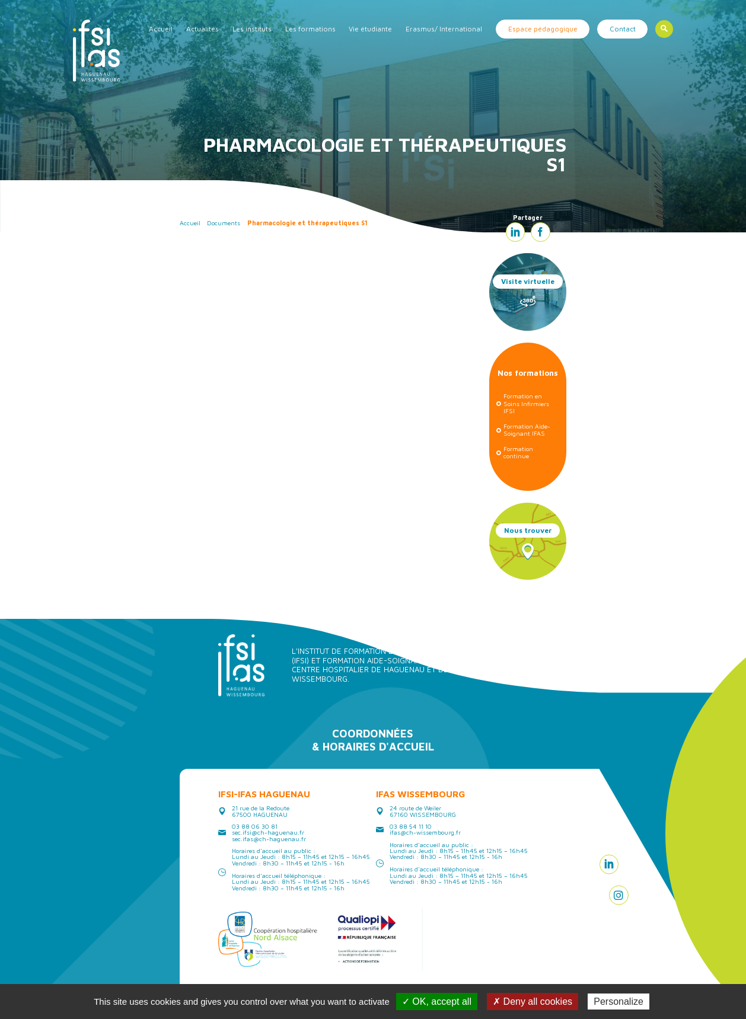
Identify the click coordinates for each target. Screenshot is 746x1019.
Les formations (310, 29)
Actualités (202, 29)
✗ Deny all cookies (532, 1001)
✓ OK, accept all (436, 1001)
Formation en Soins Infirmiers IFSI (526, 403)
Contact (623, 29)
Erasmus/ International (444, 29)
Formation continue (518, 452)
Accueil (161, 29)
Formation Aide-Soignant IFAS (526, 430)
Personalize (618, 1001)
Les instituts (252, 29)
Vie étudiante (370, 29)
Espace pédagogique (543, 29)
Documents (223, 222)
